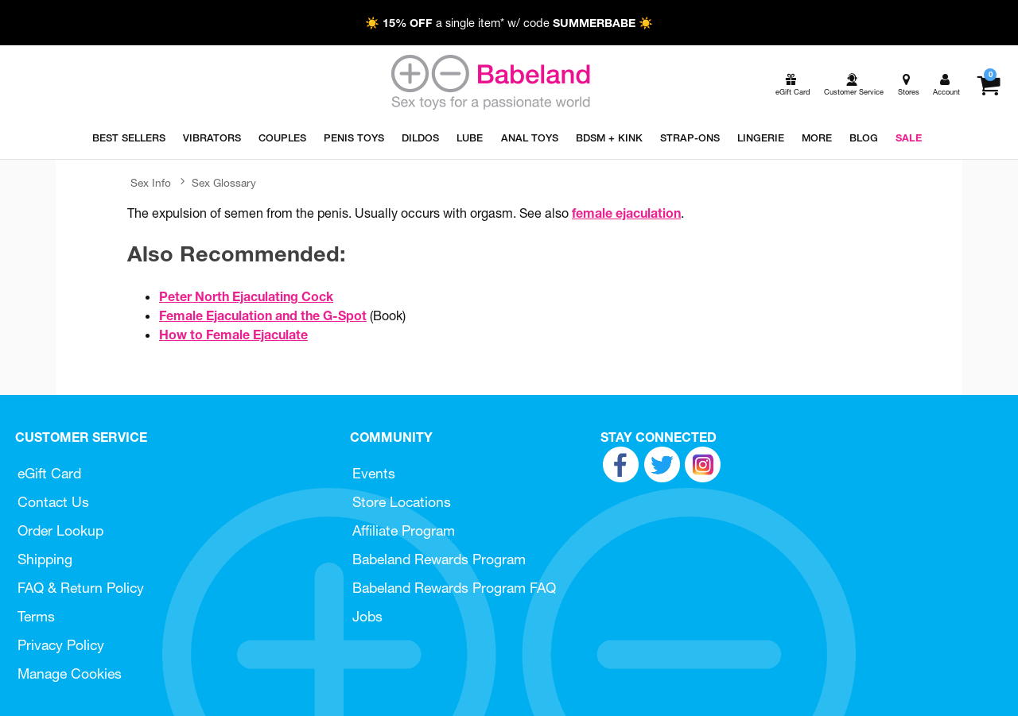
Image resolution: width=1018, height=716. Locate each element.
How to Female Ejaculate (233, 335)
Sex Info (150, 182)
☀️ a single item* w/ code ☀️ (509, 23)
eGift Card (49, 473)
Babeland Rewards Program (439, 559)
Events (373, 473)
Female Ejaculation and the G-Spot (263, 315)
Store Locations (401, 501)
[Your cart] (988, 85)
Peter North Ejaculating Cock (246, 296)
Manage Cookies (69, 673)
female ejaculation (626, 213)
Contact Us (53, 501)
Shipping (44, 559)
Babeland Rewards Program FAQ (454, 587)
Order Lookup (60, 530)
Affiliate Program (403, 530)
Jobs (367, 616)
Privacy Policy (60, 645)
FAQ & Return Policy (80, 587)
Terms (36, 616)
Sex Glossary (224, 182)
